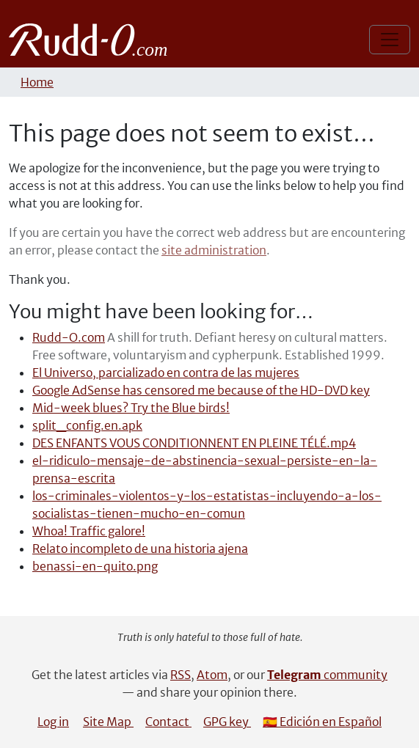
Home (37, 82)
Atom (212, 674)
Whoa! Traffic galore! (88, 531)
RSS (180, 674)
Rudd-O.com (68, 337)
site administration (213, 250)
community (327, 674)
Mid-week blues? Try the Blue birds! (131, 407)
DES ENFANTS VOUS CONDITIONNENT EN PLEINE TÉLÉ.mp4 (194, 443)
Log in (53, 721)
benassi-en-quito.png (95, 566)
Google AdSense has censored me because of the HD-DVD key (201, 390)
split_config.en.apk (87, 425)
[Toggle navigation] (389, 39)
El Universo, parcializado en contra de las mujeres (165, 372)
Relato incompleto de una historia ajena (140, 548)
